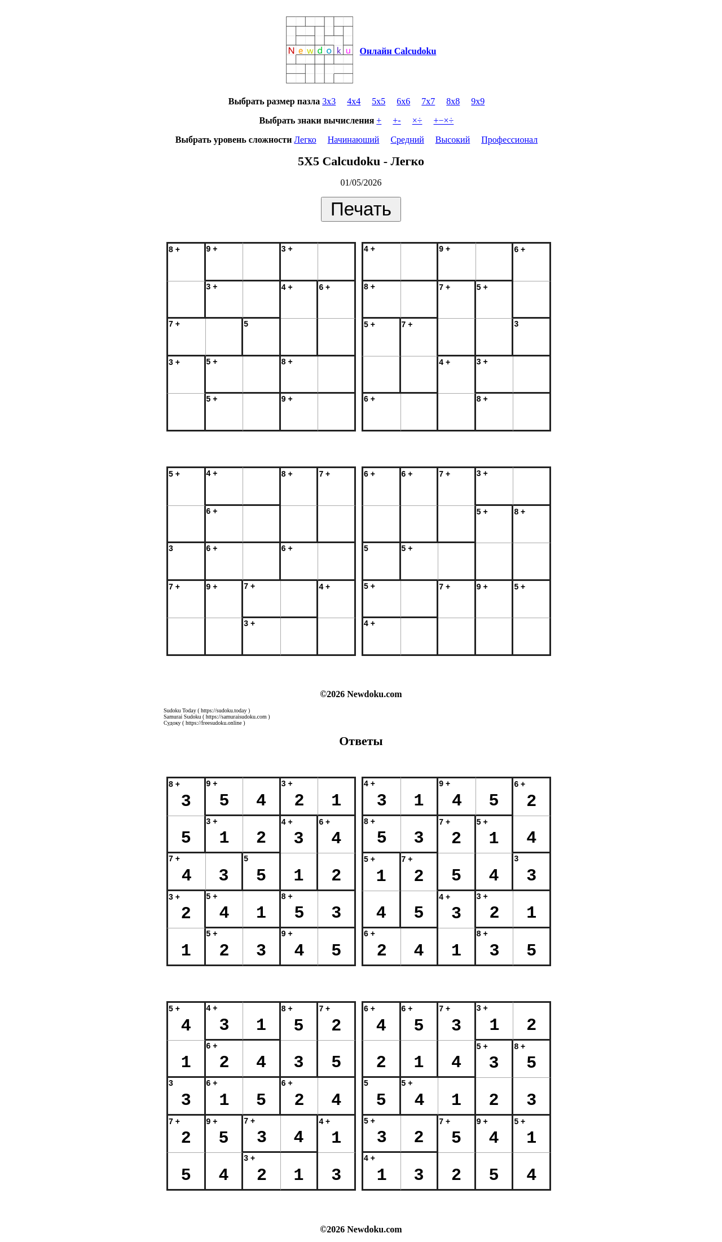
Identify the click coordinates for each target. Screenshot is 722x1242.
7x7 (428, 101)
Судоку (172, 723)
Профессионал (509, 139)
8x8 (453, 101)
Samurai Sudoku (182, 717)
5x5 (378, 101)
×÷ (417, 120)
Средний (407, 139)
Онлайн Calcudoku (398, 51)
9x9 (478, 101)
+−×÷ (444, 120)
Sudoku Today (180, 710)
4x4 (353, 101)
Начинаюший (354, 139)
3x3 (329, 101)
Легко (305, 139)
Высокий (452, 139)
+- (396, 120)
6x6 (403, 101)
